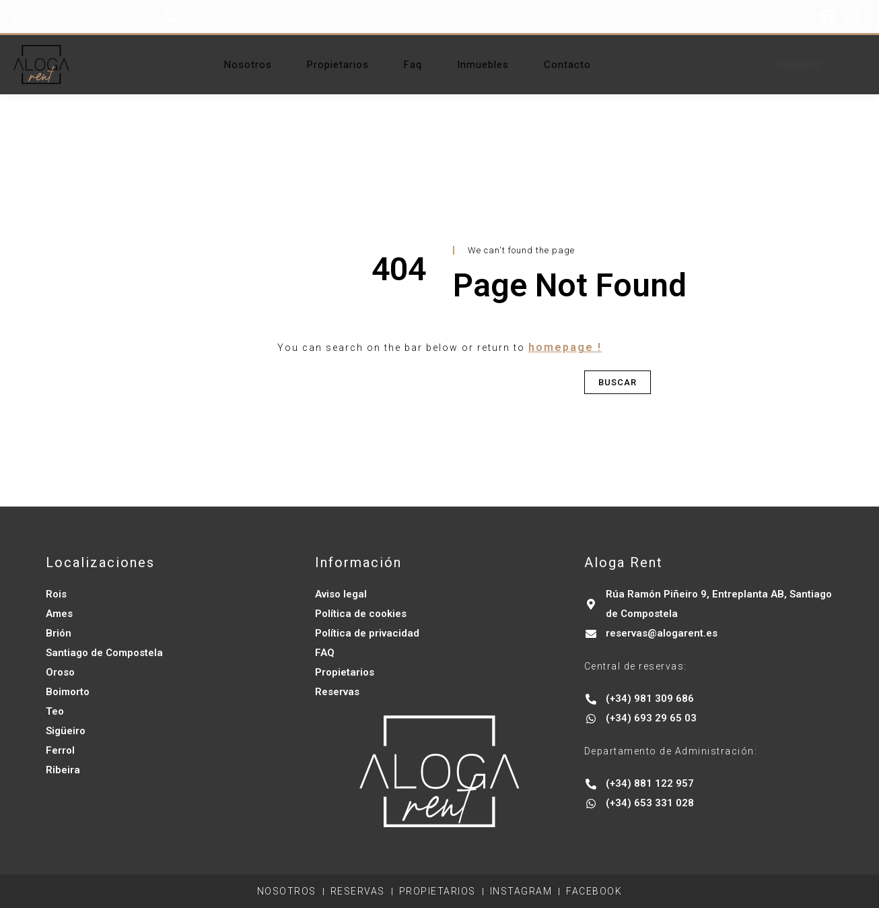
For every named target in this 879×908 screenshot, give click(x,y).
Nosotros (248, 65)
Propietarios (338, 65)
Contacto (567, 65)
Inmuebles (483, 65)
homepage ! (565, 347)
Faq (413, 65)
